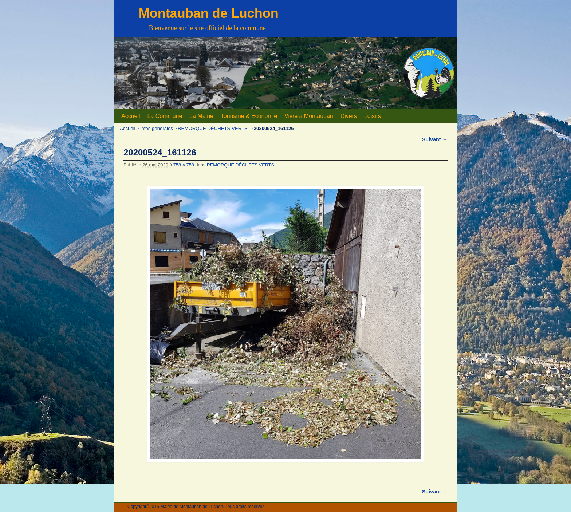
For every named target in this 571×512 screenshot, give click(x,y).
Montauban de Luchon (209, 13)
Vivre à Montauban (308, 116)
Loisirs (372, 116)
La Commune (164, 116)
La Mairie (201, 116)
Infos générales (156, 128)
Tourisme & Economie (249, 116)
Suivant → (435, 139)
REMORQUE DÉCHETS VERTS (213, 128)
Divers (348, 116)
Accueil (130, 116)
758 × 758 (183, 165)
